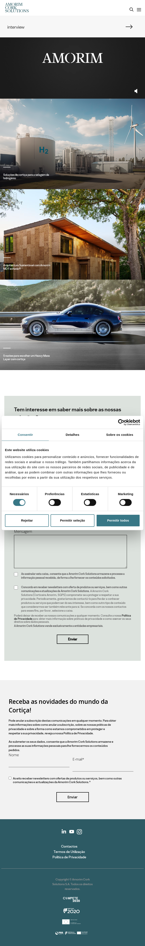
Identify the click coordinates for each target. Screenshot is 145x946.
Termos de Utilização (69, 852)
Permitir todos (118, 520)
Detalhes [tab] (72, 434)
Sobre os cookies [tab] (119, 434)
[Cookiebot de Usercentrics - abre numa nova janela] (121, 422)
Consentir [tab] (25, 434)
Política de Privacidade (69, 857)
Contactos (69, 846)
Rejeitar (27, 520)
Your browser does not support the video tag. (72, 58)
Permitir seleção (72, 520)
